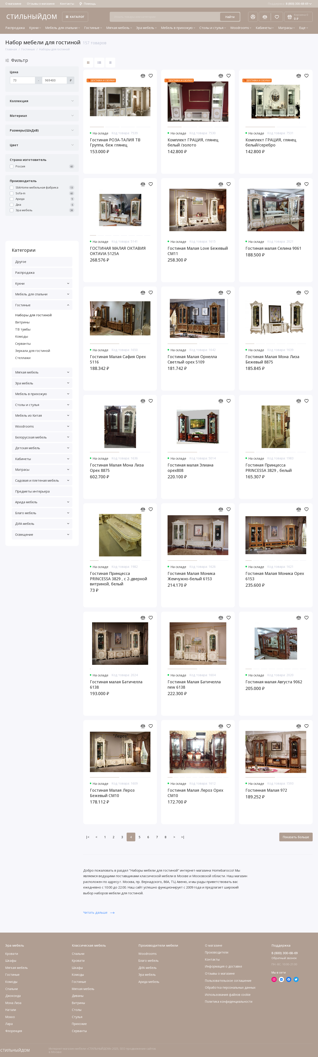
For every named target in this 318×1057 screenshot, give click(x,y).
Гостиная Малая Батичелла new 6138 (194, 684)
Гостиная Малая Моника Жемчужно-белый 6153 (191, 576)
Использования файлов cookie (228, 994)
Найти (230, 17)
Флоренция (13, 1031)
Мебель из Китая (42, 415)
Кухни (35, 27)
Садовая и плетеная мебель (42, 480)
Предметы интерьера (32, 491)
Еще (303, 27)
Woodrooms (240, 27)
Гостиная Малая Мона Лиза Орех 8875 (117, 468)
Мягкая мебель (119, 27)
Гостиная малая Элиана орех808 (190, 468)
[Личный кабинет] (253, 17)
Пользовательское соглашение (228, 980)
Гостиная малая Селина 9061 (273, 248)
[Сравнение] (265, 17)
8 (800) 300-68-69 (290, 4)
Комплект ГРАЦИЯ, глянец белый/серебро (270, 142)
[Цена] (22, 80)
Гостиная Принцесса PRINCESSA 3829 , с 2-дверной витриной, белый (118, 578)
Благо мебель (42, 513)
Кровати (11, 954)
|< (87, 837)
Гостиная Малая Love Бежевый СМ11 (198, 251)
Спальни (78, 954)
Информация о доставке (223, 966)
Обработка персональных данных (230, 987)
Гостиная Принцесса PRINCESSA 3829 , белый (268, 468)
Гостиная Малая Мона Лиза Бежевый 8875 (272, 359)
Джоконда (13, 996)
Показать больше (296, 837)
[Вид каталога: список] (99, 63)
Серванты (23, 343)
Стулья (77, 1017)
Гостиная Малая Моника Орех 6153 (274, 576)
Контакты (67, 4)
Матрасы (286, 27)
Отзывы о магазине (41, 4)
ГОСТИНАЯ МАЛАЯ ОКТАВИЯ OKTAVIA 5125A (118, 251)
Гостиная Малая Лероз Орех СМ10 (195, 793)
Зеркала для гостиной (32, 350)
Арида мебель (42, 502)
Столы (76, 1010)
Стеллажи (22, 357)
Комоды (21, 336)
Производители (216, 952)
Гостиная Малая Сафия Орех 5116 (118, 359)
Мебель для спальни (62, 27)
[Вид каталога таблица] (110, 63)
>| (182, 837)
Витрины (22, 322)
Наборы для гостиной (33, 315)
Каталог (75, 17)
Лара (9, 1024)
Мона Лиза (13, 1003)
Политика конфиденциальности (228, 1001)
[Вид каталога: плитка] (88, 63)
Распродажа (15, 27)
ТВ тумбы (22, 329)
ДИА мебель (42, 523)
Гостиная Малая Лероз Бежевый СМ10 (112, 793)
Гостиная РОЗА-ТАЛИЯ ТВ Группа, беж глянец (115, 142)
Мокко (10, 1017)
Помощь (87, 4)
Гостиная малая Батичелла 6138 (116, 684)
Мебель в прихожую (178, 27)
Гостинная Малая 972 (266, 790)
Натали (10, 1010)
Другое (20, 261)
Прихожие (79, 1024)
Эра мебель (146, 27)
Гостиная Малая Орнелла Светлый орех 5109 (192, 359)
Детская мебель (42, 448)
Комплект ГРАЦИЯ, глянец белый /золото (193, 142)
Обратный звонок (284, 958)
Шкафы (10, 960)
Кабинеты (265, 27)
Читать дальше (98, 912)
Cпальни (11, 989)
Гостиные (93, 27)
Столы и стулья (212, 27)
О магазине (13, 4)
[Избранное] (277, 17)
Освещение (42, 534)
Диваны (77, 996)
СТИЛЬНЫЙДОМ (31, 16)
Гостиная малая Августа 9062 (273, 681)
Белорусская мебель (42, 437)
